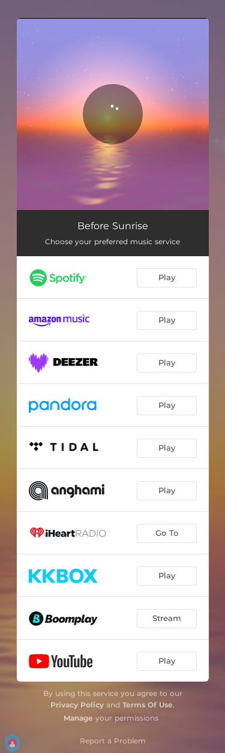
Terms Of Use (147, 704)
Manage (78, 717)
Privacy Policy (77, 704)
